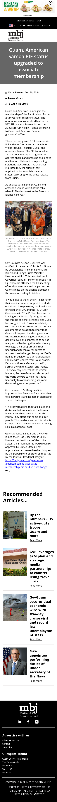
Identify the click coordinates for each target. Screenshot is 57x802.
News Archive (33, 25)
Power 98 (7, 765)
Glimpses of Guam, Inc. (37, 782)
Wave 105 (7, 769)
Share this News (18, 104)
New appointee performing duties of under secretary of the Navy (40, 663)
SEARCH (45, 25)
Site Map (15, 790)
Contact (6, 743)
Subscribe (7, 747)
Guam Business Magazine (15, 758)
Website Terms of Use (36, 787)
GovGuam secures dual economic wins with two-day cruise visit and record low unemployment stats (41, 616)
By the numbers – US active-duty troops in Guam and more (41, 525)
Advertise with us (10, 740)
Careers (14, 787)
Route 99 (6, 772)
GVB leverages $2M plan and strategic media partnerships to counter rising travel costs (42, 566)
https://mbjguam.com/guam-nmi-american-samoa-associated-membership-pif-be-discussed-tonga (26, 464)
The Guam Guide (10, 762)
